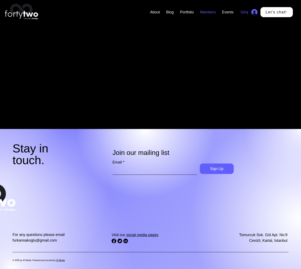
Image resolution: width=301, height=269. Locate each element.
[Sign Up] (217, 168)
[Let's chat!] (276, 12)
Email (117, 162)
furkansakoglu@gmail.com (35, 240)
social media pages (142, 235)
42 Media (60, 260)
